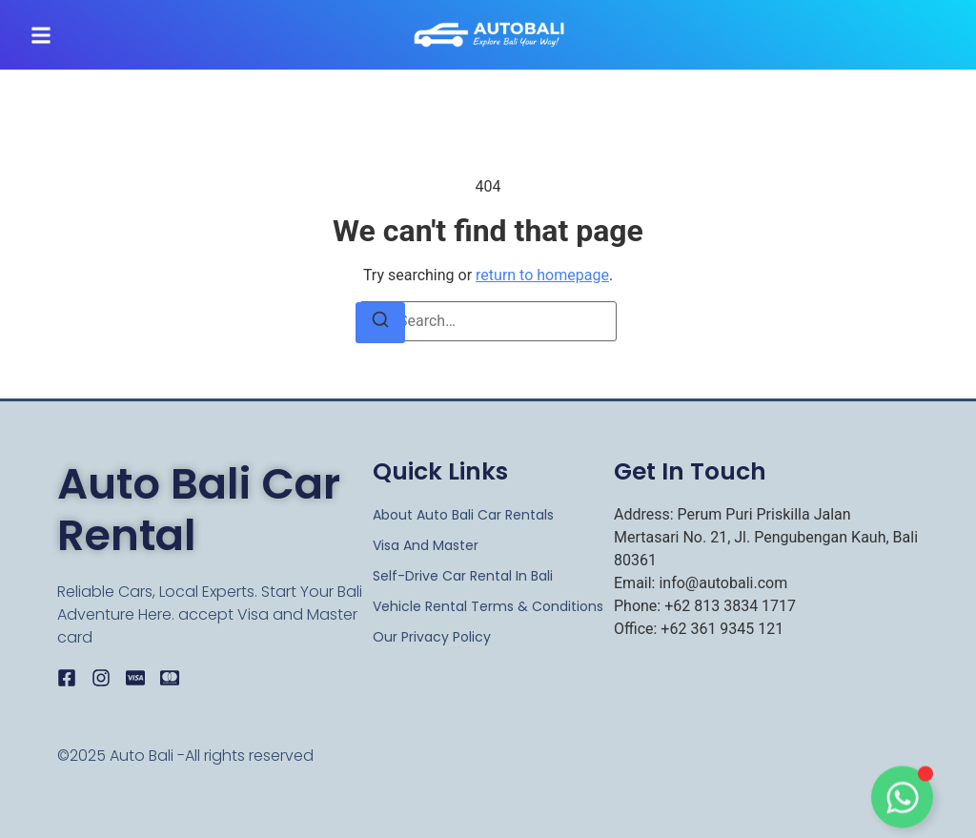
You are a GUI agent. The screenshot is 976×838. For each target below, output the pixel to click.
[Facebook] (66, 677)
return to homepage (542, 275)
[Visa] (135, 677)
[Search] (380, 322)
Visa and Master (425, 545)
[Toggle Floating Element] (902, 801)
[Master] (169, 677)
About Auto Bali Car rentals (463, 514)
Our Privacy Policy (432, 637)
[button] (40, 34)
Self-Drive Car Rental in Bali (463, 576)
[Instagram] (101, 677)
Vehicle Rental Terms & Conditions (488, 606)
